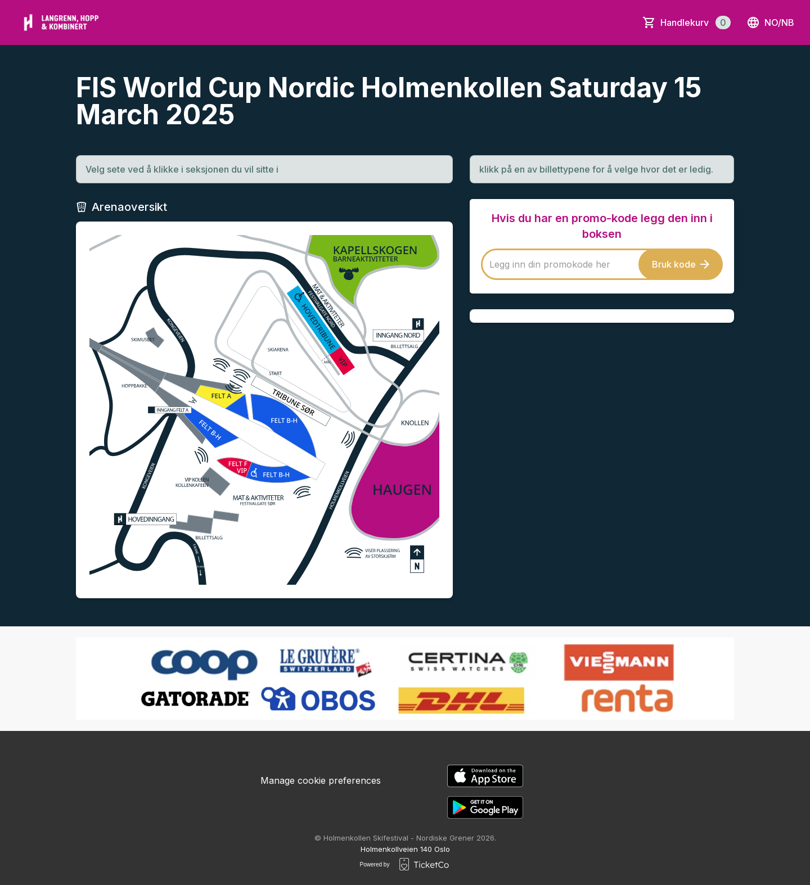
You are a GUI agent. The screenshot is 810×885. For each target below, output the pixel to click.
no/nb (770, 22)
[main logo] (61, 22)
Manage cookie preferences (320, 780)
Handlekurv (695, 22)
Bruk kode (680, 264)
